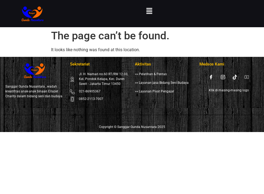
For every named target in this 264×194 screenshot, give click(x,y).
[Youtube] (247, 77)
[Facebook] (211, 77)
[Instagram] (223, 77)
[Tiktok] (235, 77)
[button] (149, 11)
